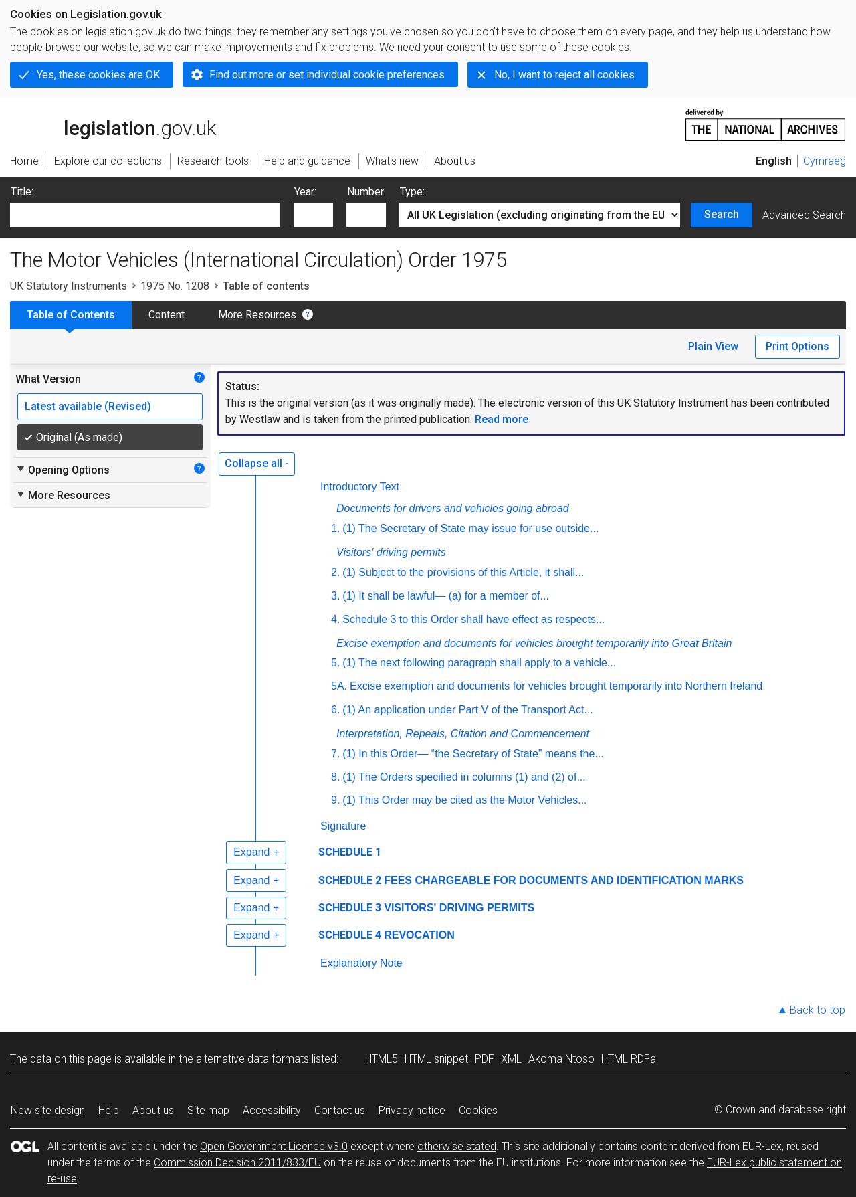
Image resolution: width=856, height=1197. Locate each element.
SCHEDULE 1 (349, 852)
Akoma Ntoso (561, 1058)
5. (335, 662)
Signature (343, 826)
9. (335, 800)
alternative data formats (252, 1058)
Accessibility (272, 1110)
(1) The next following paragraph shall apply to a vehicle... (479, 662)
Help (108, 1110)
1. (335, 528)
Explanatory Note (361, 963)
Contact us (339, 1110)
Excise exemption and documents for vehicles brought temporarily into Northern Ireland (556, 686)
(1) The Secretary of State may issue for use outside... (470, 528)
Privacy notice (412, 1110)
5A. (339, 686)
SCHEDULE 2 (349, 880)
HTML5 (381, 1058)
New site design (48, 1110)
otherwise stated (456, 1146)
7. (335, 753)
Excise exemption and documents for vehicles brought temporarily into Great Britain (534, 643)
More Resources (257, 314)
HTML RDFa (628, 1058)
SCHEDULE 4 (349, 935)
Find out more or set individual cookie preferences (327, 74)
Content (166, 314)
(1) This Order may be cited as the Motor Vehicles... (464, 800)
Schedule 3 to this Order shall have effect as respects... (473, 619)
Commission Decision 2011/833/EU (237, 1162)
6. (335, 709)
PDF (484, 1058)
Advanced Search (804, 215)
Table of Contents (71, 314)
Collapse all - (257, 463)
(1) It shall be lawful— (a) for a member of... (445, 596)
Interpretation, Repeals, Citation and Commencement (462, 733)
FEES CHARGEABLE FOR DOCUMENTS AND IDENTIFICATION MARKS (564, 880)
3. (335, 596)
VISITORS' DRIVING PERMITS (459, 907)
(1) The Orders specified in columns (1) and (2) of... (463, 777)
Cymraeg (824, 161)
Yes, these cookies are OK (98, 74)
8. (335, 777)
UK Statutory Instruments (68, 286)
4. (335, 619)
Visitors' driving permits (391, 552)
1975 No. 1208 (174, 286)
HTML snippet (436, 1058)
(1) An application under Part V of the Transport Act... (467, 709)
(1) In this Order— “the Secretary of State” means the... (472, 753)
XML (511, 1058)
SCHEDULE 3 (349, 907)
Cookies (478, 1110)
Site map (208, 1110)
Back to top (817, 1010)
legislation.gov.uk (113, 123)
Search (721, 214)
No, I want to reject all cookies (564, 74)
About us (153, 1110)
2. (335, 572)
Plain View (713, 346)
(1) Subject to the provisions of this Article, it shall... (463, 572)
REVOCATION (419, 935)
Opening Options (62, 469)
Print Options (797, 346)
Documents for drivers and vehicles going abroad (452, 508)
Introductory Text (359, 486)
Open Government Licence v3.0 (274, 1146)
